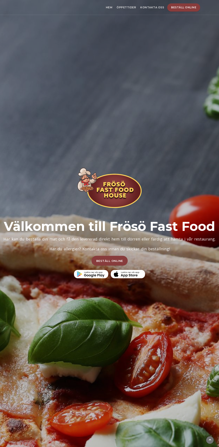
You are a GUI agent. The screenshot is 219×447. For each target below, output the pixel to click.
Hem (109, 7)
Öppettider (126, 7)
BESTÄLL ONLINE (109, 260)
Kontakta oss (152, 7)
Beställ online (183, 7)
